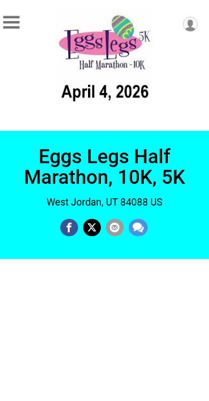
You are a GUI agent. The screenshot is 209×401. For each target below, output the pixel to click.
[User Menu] (190, 24)
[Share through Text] (138, 228)
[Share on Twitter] (92, 228)
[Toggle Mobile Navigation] (11, 22)
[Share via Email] (115, 228)
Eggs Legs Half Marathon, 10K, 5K (104, 167)
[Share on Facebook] (69, 228)
